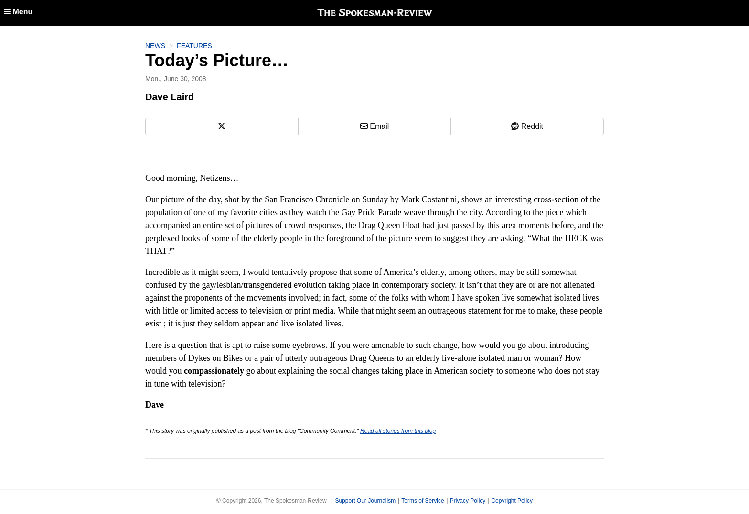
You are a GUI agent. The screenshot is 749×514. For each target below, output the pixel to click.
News (155, 46)
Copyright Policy (512, 500)
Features (194, 46)
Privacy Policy (468, 500)
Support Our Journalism (365, 500)
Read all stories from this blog (398, 431)
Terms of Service (422, 500)
